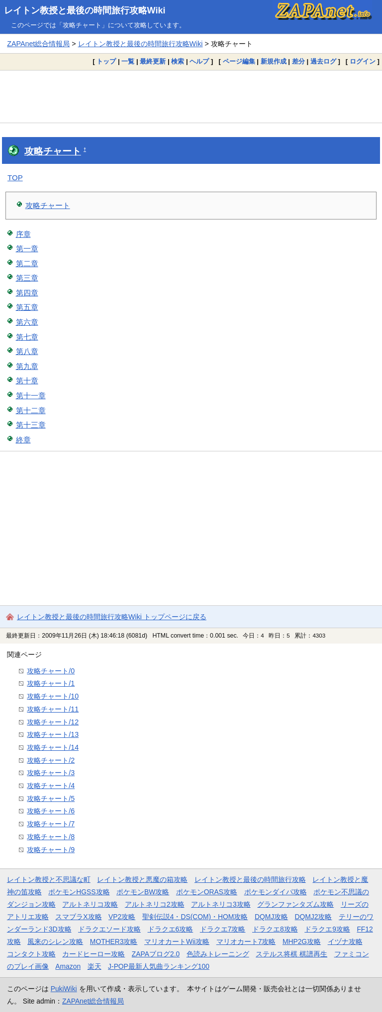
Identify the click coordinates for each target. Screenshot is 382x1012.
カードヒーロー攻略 (93, 954)
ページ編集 (239, 61)
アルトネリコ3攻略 (221, 904)
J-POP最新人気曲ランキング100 (158, 966)
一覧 (127, 61)
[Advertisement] (191, 96)
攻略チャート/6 (51, 811)
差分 (298, 61)
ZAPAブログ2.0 (156, 954)
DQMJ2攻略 (313, 917)
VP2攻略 (121, 917)
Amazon (68, 966)
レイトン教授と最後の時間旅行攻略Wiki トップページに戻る (111, 617)
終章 (23, 439)
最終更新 (153, 61)
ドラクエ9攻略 (327, 929)
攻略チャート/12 (53, 722)
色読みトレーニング (218, 954)
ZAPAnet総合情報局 (38, 44)
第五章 (27, 307)
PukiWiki (64, 989)
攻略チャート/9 (51, 850)
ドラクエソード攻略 (109, 929)
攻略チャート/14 (53, 747)
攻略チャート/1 (51, 683)
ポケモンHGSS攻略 (78, 892)
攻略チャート (52, 151)
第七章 (27, 337)
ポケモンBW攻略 (142, 892)
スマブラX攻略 (78, 917)
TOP (15, 177)
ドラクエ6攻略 (170, 929)
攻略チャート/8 (51, 837)
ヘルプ (199, 61)
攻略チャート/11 (53, 709)
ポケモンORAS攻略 (206, 892)
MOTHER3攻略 (114, 941)
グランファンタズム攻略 (295, 904)
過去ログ (323, 61)
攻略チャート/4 (51, 786)
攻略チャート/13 (53, 734)
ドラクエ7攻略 (223, 929)
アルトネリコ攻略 (90, 904)
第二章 (27, 263)
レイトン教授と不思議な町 (49, 879)
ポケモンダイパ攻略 (275, 892)
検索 (177, 61)
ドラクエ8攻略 (275, 929)
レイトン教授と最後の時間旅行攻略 (250, 879)
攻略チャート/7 (51, 824)
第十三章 (31, 425)
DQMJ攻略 (271, 917)
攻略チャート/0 (51, 671)
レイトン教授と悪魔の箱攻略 (142, 879)
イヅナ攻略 (345, 941)
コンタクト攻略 (31, 954)
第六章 (27, 322)
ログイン (363, 61)
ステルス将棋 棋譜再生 (291, 954)
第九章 (27, 366)
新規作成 (273, 61)
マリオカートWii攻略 (176, 941)
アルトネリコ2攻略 (155, 904)
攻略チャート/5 (51, 798)
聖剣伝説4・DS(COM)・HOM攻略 (195, 917)
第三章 (27, 278)
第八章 (27, 351)
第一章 (27, 248)
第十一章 (31, 395)
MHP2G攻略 (302, 941)
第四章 (27, 293)
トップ (106, 61)
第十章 (27, 380)
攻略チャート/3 (51, 773)
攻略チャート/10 (53, 696)
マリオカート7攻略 (246, 941)
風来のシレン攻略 (55, 941)
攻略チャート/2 (51, 760)
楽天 (94, 966)
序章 (23, 234)
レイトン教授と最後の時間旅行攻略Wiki (85, 10)
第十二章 (31, 410)
